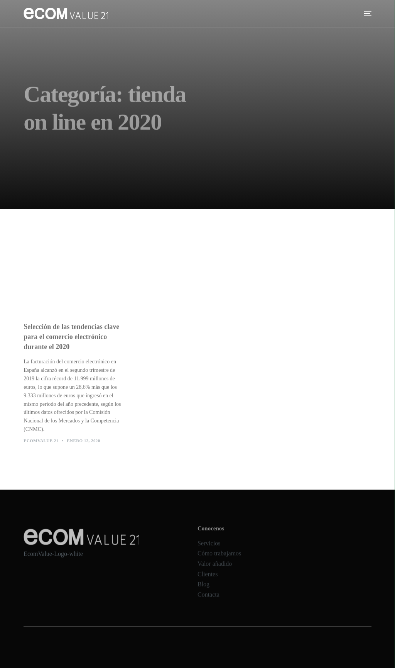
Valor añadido (215, 569)
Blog (203, 590)
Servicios (209, 549)
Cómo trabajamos (219, 559)
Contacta (208, 600)
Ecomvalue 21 (41, 443)
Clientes (208, 579)
